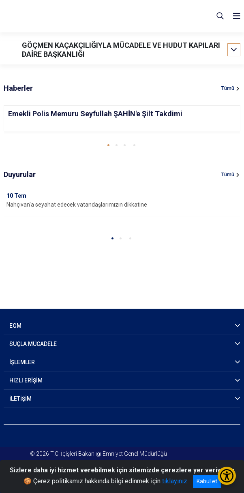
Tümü (227, 88)
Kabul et (207, 481)
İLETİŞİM (20, 398)
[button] (108, 145)
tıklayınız (174, 481)
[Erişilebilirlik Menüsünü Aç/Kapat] (227, 476)
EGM (15, 325)
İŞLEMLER (22, 362)
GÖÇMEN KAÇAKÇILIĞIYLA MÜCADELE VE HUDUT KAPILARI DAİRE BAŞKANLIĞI (121, 49)
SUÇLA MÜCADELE (33, 344)
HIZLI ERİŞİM (26, 380)
